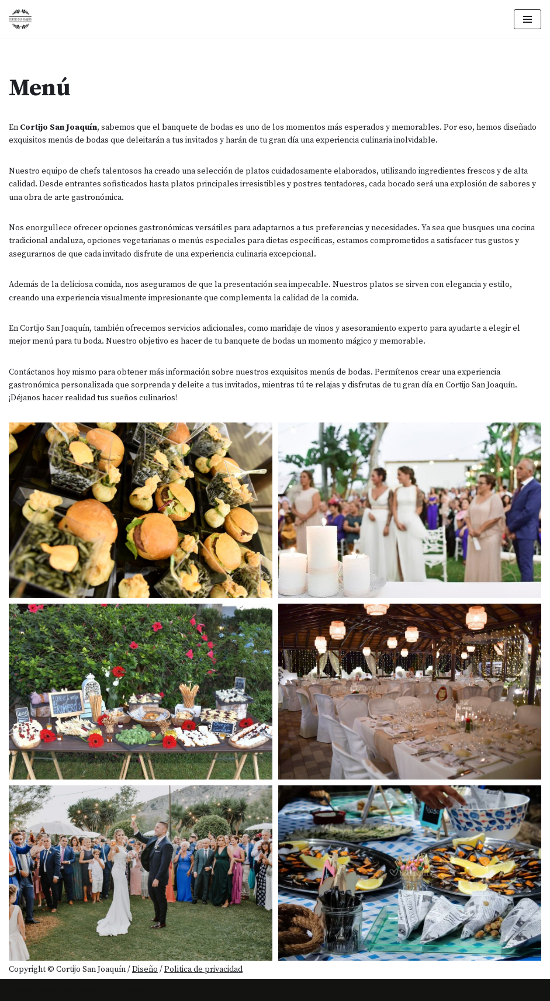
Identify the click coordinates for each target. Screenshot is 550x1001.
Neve (19, 990)
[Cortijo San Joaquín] (20, 19)
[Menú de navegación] (527, 19)
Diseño (145, 969)
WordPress (124, 990)
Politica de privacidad (203, 969)
